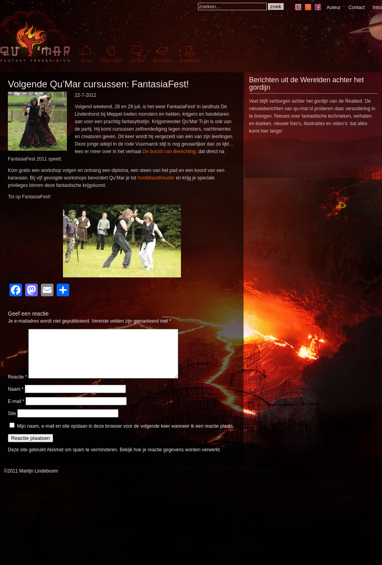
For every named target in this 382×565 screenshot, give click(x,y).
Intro (377, 7)
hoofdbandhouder (156, 178)
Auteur (333, 7)
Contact (357, 7)
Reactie (17, 386)
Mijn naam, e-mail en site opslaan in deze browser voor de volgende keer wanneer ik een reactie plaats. (125, 435)
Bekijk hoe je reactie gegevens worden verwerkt (170, 459)
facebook (318, 7)
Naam (16, 398)
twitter (298, 7)
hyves (308, 7)
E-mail (16, 411)
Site (12, 423)
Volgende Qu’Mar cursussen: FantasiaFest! (98, 84)
